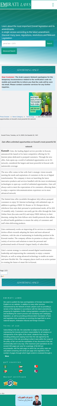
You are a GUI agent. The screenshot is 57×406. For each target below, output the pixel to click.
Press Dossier (4, 117)
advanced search (9, 51)
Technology (30, 117)
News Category (18, 117)
